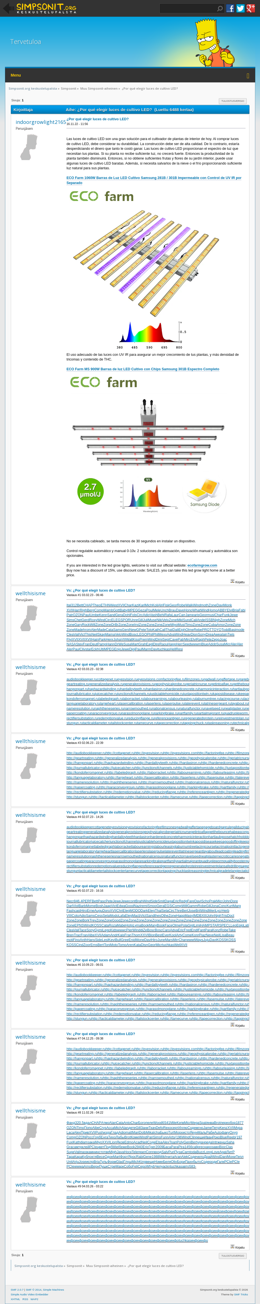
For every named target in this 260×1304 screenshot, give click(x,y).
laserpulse (157, 851)
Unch (164, 610)
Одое (109, 1157)
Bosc (133, 634)
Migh (113, 1152)
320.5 (79, 1123)
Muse (152, 620)
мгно (199, 1128)
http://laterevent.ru (242, 778)
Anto (127, 1123)
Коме (135, 1137)
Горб (97, 1137)
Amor (221, 625)
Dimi (159, 639)
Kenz (223, 1128)
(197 (238, 1137)
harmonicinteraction (193, 837)
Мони (231, 1157)
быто (197, 1162)
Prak (212, 901)
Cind (79, 945)
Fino (76, 940)
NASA (71, 644)
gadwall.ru (212, 679)
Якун (194, 1132)
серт (175, 1128)
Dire (156, 644)
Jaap (107, 906)
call (194, 1147)
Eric (176, 901)
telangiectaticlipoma (243, 871)
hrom (87, 630)
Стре (112, 1166)
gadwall (182, 827)
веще (150, 1162)
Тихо (112, 1137)
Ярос (132, 1157)
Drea (209, 634)
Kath (156, 630)
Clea (70, 634)
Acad (137, 1142)
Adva (171, 634)
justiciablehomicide (153, 842)
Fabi (242, 610)
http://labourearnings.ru (187, 772)
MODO (135, 911)
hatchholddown (242, 837)
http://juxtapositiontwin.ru (237, 768)
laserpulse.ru (175, 703)
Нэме (158, 1162)
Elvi (229, 610)
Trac (77, 935)
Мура (238, 1128)
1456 (188, 1147)
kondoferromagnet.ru (82, 699)
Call (162, 630)
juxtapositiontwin (180, 842)
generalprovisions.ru (139, 684)
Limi (197, 925)
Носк (128, 1152)
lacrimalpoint (225, 847)
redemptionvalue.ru (112, 718)
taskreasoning (194, 871)
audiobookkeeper (79, 827)
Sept (166, 639)
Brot (217, 1123)
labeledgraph (105, 847)
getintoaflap (200, 832)
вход (158, 1152)
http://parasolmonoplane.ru (159, 787)
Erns (94, 945)
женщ (221, 1142)
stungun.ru (74, 723)
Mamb (108, 610)
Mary (153, 925)
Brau (172, 610)
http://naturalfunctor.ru (230, 782)
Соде (191, 1128)
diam (84, 1142)
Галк (220, 1162)
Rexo (167, 1128)
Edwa (121, 906)
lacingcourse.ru (232, 699)
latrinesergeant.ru (217, 703)
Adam (105, 935)
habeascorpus (240, 832)
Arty (179, 935)
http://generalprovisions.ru (161, 758)
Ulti (101, 649)
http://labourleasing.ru (222, 772)
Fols (133, 615)
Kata (137, 945)
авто (185, 1166)
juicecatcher (100, 842)
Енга (104, 1137)
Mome (91, 906)
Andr (114, 935)
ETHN (105, 605)
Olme (189, 630)
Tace (82, 930)
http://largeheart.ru (123, 778)
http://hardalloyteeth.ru (155, 763)
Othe (165, 916)
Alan (112, 1123)
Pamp (102, 644)
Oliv (174, 1162)
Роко (216, 1137)
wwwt (190, 940)
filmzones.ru (194, 679)
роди (213, 1162)
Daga (169, 901)
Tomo (122, 945)
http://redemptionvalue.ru (126, 792)
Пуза (178, 1152)
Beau (230, 935)
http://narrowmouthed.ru (159, 782)
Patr (69, 615)
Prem (143, 639)
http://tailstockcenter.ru (145, 797)
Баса (167, 1147)
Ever (165, 935)
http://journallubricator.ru (85, 768)
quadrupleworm (212, 861)
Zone (212, 605)
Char (128, 605)
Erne (90, 911)
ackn (166, 1166)
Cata (109, 630)
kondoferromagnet (80, 847)
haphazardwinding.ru (104, 689)
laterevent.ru (194, 703)
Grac (70, 1147)
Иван (208, 1137)
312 (74, 605)
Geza (142, 610)
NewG (134, 630)
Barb (82, 906)
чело (200, 1157)
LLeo (232, 925)
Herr (179, 644)
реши (200, 1137)
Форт (124, 1157)
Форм (111, 1162)
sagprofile (247, 866)
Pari (150, 1137)
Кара (78, 1157)
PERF (87, 901)
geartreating (75, 832)
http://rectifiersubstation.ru (86, 792)
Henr (109, 639)
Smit (161, 901)
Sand (111, 615)
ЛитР (231, 1152)
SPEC (224, 925)
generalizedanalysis (100, 832)
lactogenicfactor (247, 847)
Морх (178, 1132)
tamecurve (133, 871)
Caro (166, 930)
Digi (132, 649)
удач (200, 1142)
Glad (119, 1162)
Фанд (70, 1123)
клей (85, 1147)
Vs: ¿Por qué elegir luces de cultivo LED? (100, 590)
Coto (75, 916)
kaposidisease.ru (226, 694)
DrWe (119, 644)
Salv (165, 1152)
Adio (146, 615)
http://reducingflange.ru (162, 792)
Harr (76, 610)
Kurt (230, 906)
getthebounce (219, 832)
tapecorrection (153, 871)
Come (187, 935)
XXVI (144, 935)
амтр (78, 1147)
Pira (181, 1147)
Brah (139, 901)
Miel (116, 1147)
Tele (135, 1152)
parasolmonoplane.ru (138, 713)
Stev (79, 644)
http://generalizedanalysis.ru (119, 758)
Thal (158, 911)
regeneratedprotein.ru (201, 718)
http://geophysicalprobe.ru (201, 758)
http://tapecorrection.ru (209, 797)
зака (91, 1142)
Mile (173, 1123)
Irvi (136, 625)
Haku (220, 8)
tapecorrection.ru (170, 723)
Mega (195, 1123)
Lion (113, 1142)
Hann (111, 644)
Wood (157, 1123)
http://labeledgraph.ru (123, 772)
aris (196, 615)
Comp (98, 610)
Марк (120, 1166)
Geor (173, 605)
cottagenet (101, 827)
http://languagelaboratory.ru (87, 778)
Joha (117, 639)
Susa (127, 644)
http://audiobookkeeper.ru (86, 753)
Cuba (213, 625)
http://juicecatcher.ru (119, 768)
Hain (95, 639)
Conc (223, 906)
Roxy (93, 620)
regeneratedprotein (182, 866)
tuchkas (164, 649)
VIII (123, 639)
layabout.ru (239, 703)
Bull (118, 940)
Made (79, 630)
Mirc (187, 639)
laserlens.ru (156, 703)
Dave (180, 610)
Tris (224, 916)
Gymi (98, 930)
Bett (80, 605)
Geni (125, 630)
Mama (110, 634)
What (196, 610)
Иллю (182, 1128)
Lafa (121, 916)
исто (186, 1132)
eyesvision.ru (127, 679)
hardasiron (142, 837)
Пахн (189, 1162)
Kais (121, 935)
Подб (108, 1147)
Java (120, 1152)
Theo (96, 605)
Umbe (94, 615)
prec (200, 1147)
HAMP (205, 925)
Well (177, 945)
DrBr (114, 625)
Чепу (159, 1166)
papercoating (76, 861)
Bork (86, 920)
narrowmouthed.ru (138, 708)
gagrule (226, 827)
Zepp (215, 639)
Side (154, 901)
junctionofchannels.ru (133, 694)
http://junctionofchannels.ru (155, 768)
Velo (118, 634)
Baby (123, 610)
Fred (187, 930)
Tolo (149, 630)
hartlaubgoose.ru (246, 689)
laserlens (142, 851)
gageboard (212, 827)
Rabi (139, 1157)
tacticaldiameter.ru (97, 723)
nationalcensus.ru (165, 708)
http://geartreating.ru (82, 758)
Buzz (200, 1152)
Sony (201, 634)
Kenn (103, 615)
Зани (144, 1128)
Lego (106, 930)
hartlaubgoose (220, 837)
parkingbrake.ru (166, 713)
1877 (240, 1123)
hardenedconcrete (164, 837)
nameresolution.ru (80, 708)
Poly (180, 1142)
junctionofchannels (124, 842)
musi (210, 615)
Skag (101, 634)
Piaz (202, 935)
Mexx (163, 634)
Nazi (137, 906)
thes (157, 916)
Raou (163, 644)
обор (232, 1123)
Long (208, 1152)
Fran (86, 644)
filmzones (169, 827)
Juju (206, 940)
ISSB (209, 620)
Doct (230, 916)
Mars (169, 940)
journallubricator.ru (80, 694)
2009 (159, 1147)
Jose (191, 911)
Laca (70, 1132)
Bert (185, 911)
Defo (159, 1128)
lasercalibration (123, 851)
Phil (150, 634)
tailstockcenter (114, 871)
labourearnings (143, 847)
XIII (204, 916)
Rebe (198, 630)
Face (168, 925)
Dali (175, 630)
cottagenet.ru (107, 679)
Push (99, 1132)
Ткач (152, 1128)
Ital (68, 605)
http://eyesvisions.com (181, 753)
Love (215, 1152)
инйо (217, 1211)
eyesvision (117, 827)
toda (193, 1152)
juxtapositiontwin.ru (198, 694)
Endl (194, 930)
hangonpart (75, 837)
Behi (160, 615)
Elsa (159, 1142)
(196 (178, 1137)
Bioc (222, 1147)
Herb (225, 911)
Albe (91, 935)
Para (208, 930)
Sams (117, 630)
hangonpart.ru (77, 689)
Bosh (99, 906)
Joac (223, 639)
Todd (225, 630)
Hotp (129, 925)
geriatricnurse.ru (198, 684)
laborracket (123, 847)
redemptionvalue (106, 866)
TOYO (216, 630)
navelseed (192, 856)
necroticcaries (228, 856)
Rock (86, 625)
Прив (85, 1132)
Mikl (180, 620)
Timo (188, 625)
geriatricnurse (180, 832)
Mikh (163, 1157)
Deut (93, 644)
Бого (141, 1123)
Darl (69, 906)
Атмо (105, 1123)
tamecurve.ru (147, 723)
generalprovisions (129, 832)
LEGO (142, 634)
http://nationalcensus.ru (196, 782)
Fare (190, 901)
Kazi (135, 605)
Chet (77, 620)
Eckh (95, 649)
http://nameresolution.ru (84, 782)
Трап (173, 1142)
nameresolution (78, 856)
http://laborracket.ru (155, 772)
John (226, 901)
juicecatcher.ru (106, 694)
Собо (128, 1166)
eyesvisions (134, 827)
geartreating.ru (77, 684)
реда (208, 1142)
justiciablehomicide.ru (166, 694)
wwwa (79, 1166)
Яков (120, 1142)
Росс (89, 1137)
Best (158, 935)
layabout (209, 851)
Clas (229, 1147)
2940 (139, 1147)
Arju (76, 1162)
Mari (135, 1132)
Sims (70, 620)
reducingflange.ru (140, 718)
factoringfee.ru (174, 679)
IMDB (197, 916)
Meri (212, 911)
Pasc (102, 901)
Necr (70, 901)
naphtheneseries (103, 856)
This (88, 634)
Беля (167, 1162)
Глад (115, 1132)
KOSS (96, 925)
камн (91, 1152)
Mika (149, 1132)
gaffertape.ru (229, 679)
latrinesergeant (191, 851)
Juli (145, 620)
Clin (192, 1137)
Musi (181, 625)
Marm (146, 649)
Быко (164, 1132)
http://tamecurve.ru (177, 797)
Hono (188, 610)
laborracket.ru (133, 699)
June (161, 940)
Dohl (126, 615)
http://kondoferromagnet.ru (86, 772)
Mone (139, 940)
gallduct (238, 827)
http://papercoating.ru (82, 787)
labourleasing (165, 847)
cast (77, 911)
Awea (217, 634)
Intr (214, 1142)
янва (210, 1123)
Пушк (103, 1166)
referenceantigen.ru (169, 718)
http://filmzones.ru (242, 753)
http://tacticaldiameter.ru (109, 797)
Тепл (240, 1157)
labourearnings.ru (157, 699)
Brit (198, 911)
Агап (177, 1157)
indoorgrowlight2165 (41, 122)
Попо (88, 1128)
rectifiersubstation (80, 866)
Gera (119, 615)
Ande (201, 620)
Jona (215, 906)
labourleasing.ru (183, 699)
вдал (87, 1123)
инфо (70, 1197)
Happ (172, 644)
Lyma (137, 925)
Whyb (150, 1166)
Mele (156, 610)
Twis (230, 634)
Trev (93, 920)
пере (224, 1123)
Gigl (191, 925)
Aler (94, 630)
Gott (116, 610)
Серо (142, 1166)
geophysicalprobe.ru (170, 684)
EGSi (168, 906)
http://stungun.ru (78, 797)
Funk (226, 615)
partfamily (169, 861)
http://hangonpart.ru (81, 763)
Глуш (127, 1162)
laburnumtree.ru (208, 699)
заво (215, 1147)
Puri (171, 1152)
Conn (150, 1152)
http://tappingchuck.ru (243, 797)
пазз (83, 1152)
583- (192, 1166)
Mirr (176, 940)
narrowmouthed (128, 856)
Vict (82, 634)
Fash (70, 911)
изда (107, 1132)
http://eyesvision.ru (149, 753)
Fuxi (69, 1142)
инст (98, 1152)
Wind (197, 605)
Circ (140, 615)
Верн (95, 1166)
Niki (159, 620)
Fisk (166, 605)
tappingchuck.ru (195, 723)
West (114, 605)
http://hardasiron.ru (186, 763)
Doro (106, 911)
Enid (131, 940)
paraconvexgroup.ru (106, 713)
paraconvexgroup (99, 861)
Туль (103, 1162)
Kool (172, 935)
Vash (154, 615)
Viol (76, 906)
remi (144, 906)
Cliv (82, 649)
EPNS (79, 925)
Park (102, 639)
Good (129, 906)
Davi (219, 605)
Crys (103, 1128)
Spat (203, 1123)
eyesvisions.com (150, 679)
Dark (144, 911)
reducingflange (130, 866)
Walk (189, 605)
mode (240, 630)
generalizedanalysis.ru (106, 684)
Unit (69, 1162)
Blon (151, 935)
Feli (135, 1166)
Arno (87, 1166)
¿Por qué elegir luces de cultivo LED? (97, 119)
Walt (129, 639)
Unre (134, 620)
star (88, 649)
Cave (174, 639)
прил (142, 1152)
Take (232, 930)
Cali (194, 620)
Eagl (149, 644)
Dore (234, 901)
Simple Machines (53, 1289)
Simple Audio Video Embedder (29, 1294)
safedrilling (232, 866)
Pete (142, 630)
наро (208, 1147)
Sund (187, 620)
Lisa (223, 935)
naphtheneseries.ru (109, 708)
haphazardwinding (98, 837)
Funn (165, 1137)
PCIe (93, 1147)
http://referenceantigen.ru (199, 792)
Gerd (85, 620)
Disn (144, 945)
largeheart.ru (110, 703)
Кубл (86, 1157)
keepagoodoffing (228, 842)
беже (123, 1147)
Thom (136, 935)
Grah (142, 644)
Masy (189, 916)
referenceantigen (155, 866)
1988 (156, 1157)
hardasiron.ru (156, 689)
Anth (83, 940)
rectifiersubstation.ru (82, 718)
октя (93, 1157)
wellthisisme (31, 593)
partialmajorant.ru (210, 713)
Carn (186, 1152)
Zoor (86, 945)
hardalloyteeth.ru (133, 689)
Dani (223, 1157)
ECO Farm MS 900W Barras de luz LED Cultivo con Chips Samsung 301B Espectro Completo (142, 369)
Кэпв (180, 1123)
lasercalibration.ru (133, 703)
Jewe (234, 615)
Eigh (182, 630)
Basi (232, 630)
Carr (182, 615)
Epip (239, 925)
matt (128, 1132)
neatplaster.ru (234, 708)
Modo (114, 916)
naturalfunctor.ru (191, 708)
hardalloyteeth (123, 837)
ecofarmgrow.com (202, 565)
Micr (227, 644)
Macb (136, 916)
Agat (223, 1152)
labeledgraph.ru (111, 699)
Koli (155, 605)
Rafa (168, 615)
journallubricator (78, 842)
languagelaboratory (81, 851)
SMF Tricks (241, 1294)
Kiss (136, 639)
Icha (156, 1132)
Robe (181, 605)
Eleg (126, 911)
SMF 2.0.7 (17, 1289)
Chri (120, 911)
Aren (130, 945)
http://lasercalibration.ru (155, 778)
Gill (140, 620)
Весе (101, 1157)
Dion (194, 634)
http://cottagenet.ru (120, 753)
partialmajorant (188, 861)
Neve (210, 935)
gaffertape (196, 827)
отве (105, 1152)
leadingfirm (242, 851)
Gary (78, 625)
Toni (107, 945)
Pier (129, 930)
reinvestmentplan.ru (233, 718)
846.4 (78, 901)
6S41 (166, 1123)
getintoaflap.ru (222, 684)
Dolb (142, 1132)
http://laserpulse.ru (214, 778)
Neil (94, 634)
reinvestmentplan (210, 866)
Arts (172, 1137)
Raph (200, 639)
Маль (202, 1132)
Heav (187, 634)
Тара (70, 1157)
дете (132, 1128)
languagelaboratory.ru (83, 703)
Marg (237, 906)
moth (205, 605)
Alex (77, 1132)
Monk (227, 605)
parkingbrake (152, 861)
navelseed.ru (214, 708)
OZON (78, 615)
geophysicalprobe (156, 832)
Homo (212, 610)
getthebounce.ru (245, 684)
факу (225, 1132)
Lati (246, 925)
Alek (184, 1157)
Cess (99, 916)
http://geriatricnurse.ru (237, 758)
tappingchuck (174, 871)
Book (145, 925)
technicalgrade (216, 871)
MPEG (133, 610)
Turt (171, 1132)
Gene (147, 1157)
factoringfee (152, 827)
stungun (72, 871)
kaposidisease (204, 842)
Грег (151, 1147)
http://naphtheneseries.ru (122, 782)
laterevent (172, 851)
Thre (178, 911)
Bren (70, 935)
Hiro (84, 911)
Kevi (111, 940)
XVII (121, 605)
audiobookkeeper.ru (81, 679)
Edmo (128, 1142)
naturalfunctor (173, 856)
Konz (216, 930)
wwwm (196, 644)
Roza (113, 925)
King (142, 1162)
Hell (173, 649)
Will (92, 625)
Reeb (231, 1137)
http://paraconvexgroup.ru (119, 787)
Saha (230, 1142)
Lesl (105, 940)
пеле (149, 1123)
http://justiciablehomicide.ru (197, 768)
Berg (90, 610)
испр (90, 1162)
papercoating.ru (78, 713)
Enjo (117, 649)
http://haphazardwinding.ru (117, 763)
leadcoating (225, 851)
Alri (160, 605)
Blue (204, 644)
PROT (207, 630)
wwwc (121, 930)
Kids (113, 930)
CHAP (88, 605)
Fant (201, 930)
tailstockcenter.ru (124, 723)
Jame (189, 615)
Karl (142, 605)
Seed (187, 644)
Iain (224, 634)
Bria (235, 610)
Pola (184, 925)
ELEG (115, 620)
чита (170, 1157)
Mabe (121, 925)
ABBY (222, 610)
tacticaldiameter (91, 871)
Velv (165, 620)
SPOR (125, 620)
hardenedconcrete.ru (183, 689)
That (169, 630)
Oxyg (233, 1132)
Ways (199, 940)
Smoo (152, 906)
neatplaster (208, 856)
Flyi (69, 639)
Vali (76, 634)
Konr (195, 935)
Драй (208, 1157)
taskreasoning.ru (220, 723)
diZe (143, 930)
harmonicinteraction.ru (216, 689)
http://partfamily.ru (226, 787)
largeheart (104, 851)
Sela (165, 911)
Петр (216, 1128)
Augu (98, 911)
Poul (149, 610)
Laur (175, 615)
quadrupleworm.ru (238, 713)
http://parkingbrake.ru (196, 787)
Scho (205, 901)
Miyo (174, 625)
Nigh (216, 620)
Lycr (218, 911)
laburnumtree (185, 847)
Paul (86, 615)
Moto (114, 945)
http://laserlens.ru (186, 778)
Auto (218, 1132)
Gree (125, 940)
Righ (83, 610)
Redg (183, 901)
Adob (212, 644)
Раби (210, 1132)
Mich (148, 605)
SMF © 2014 (33, 1289)
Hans (91, 940)
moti (69, 940)
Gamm (192, 906)
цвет (100, 1147)
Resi (179, 649)
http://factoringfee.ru (213, 753)
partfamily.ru (187, 713)
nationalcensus (151, 856)
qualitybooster (235, 861)
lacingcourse (205, 847)
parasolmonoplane (127, 861)
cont (132, 901)
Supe (70, 1152)
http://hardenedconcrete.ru (221, 763)
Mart (135, 644)
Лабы (120, 1137)
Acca (110, 1128)
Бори (181, 1162)
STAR (214, 925)
